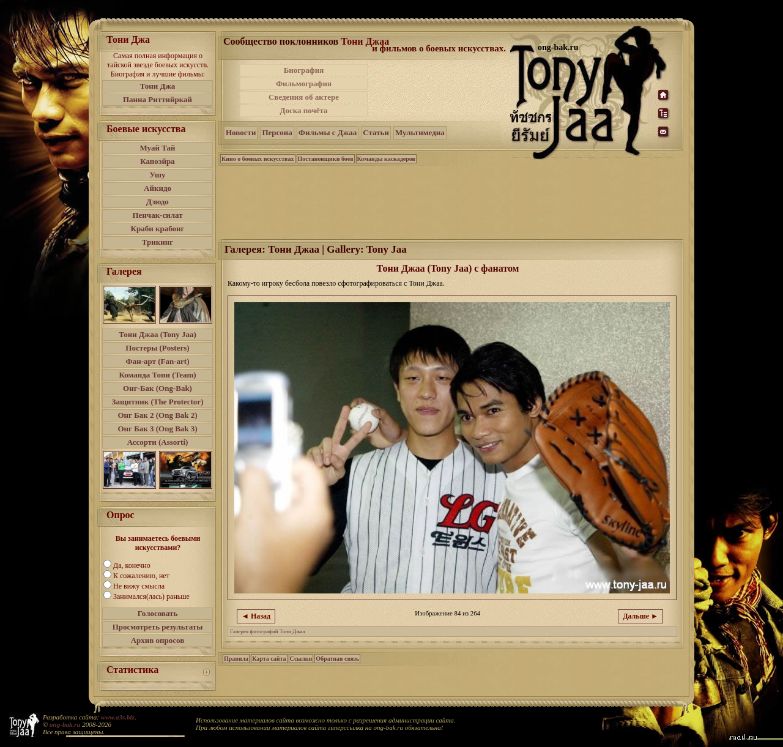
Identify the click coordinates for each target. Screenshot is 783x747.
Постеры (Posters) (157, 347)
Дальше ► (640, 616)
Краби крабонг (158, 228)
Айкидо (157, 188)
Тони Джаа (365, 41)
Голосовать (158, 613)
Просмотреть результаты (158, 626)
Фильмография (304, 83)
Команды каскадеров (386, 158)
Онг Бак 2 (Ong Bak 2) (157, 415)
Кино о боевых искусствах (257, 158)
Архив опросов (158, 640)
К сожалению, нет (141, 575)
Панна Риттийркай (157, 99)
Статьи (376, 132)
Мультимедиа (420, 132)
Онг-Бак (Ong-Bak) (157, 388)
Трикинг (157, 242)
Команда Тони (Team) (157, 374)
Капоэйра (157, 161)
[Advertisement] (440, 90)
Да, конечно (131, 565)
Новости (241, 132)
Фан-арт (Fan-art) (158, 361)
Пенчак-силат (157, 215)
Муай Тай (157, 147)
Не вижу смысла (139, 586)
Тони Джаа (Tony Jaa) (157, 334)
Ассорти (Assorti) (157, 442)
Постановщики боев (326, 158)
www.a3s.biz (118, 717)
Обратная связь (337, 658)
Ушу (158, 174)
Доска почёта (303, 110)
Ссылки (301, 658)
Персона (277, 132)
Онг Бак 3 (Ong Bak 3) (157, 428)
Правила (236, 658)
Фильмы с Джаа (328, 132)
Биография (304, 70)
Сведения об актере (304, 97)
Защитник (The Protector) (158, 401)
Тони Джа (158, 86)
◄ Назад (256, 616)
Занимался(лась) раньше (151, 596)
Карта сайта (269, 658)
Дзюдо (157, 201)
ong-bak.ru (65, 724)
